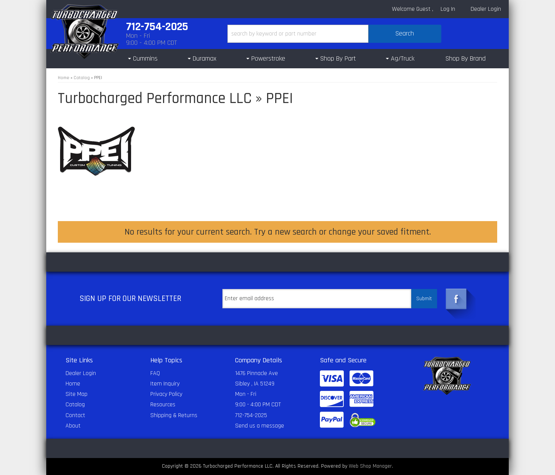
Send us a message (259, 426)
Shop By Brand (466, 58)
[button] (334, 34)
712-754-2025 (251, 415)
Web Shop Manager (370, 466)
